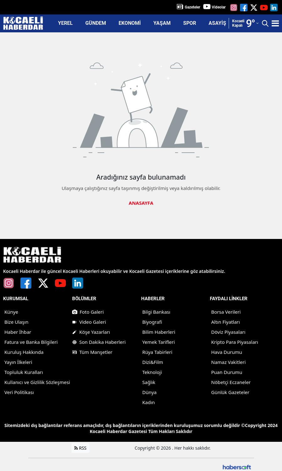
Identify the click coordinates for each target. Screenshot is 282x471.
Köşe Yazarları (91, 332)
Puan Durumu (226, 372)
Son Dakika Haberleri (99, 342)
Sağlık (149, 382)
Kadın (148, 402)
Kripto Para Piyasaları (234, 342)
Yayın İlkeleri (18, 362)
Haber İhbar (17, 332)
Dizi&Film (152, 362)
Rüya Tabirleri (157, 352)
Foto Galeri (88, 312)
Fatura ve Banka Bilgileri (31, 342)
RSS (80, 448)
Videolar (219, 7)
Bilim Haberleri (158, 332)
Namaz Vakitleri (228, 362)
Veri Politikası (19, 392)
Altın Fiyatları (225, 322)
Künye (11, 312)
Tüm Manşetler (92, 352)
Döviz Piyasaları (228, 332)
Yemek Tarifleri (158, 342)
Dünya (149, 392)
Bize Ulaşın (16, 322)
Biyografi (152, 322)
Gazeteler (192, 7)
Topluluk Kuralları (23, 372)
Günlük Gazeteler (230, 392)
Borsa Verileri (226, 312)
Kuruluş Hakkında (24, 352)
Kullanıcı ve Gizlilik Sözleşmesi (37, 382)
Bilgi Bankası (156, 312)
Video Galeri (89, 322)
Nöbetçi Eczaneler (231, 382)
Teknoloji (152, 372)
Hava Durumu (226, 352)
